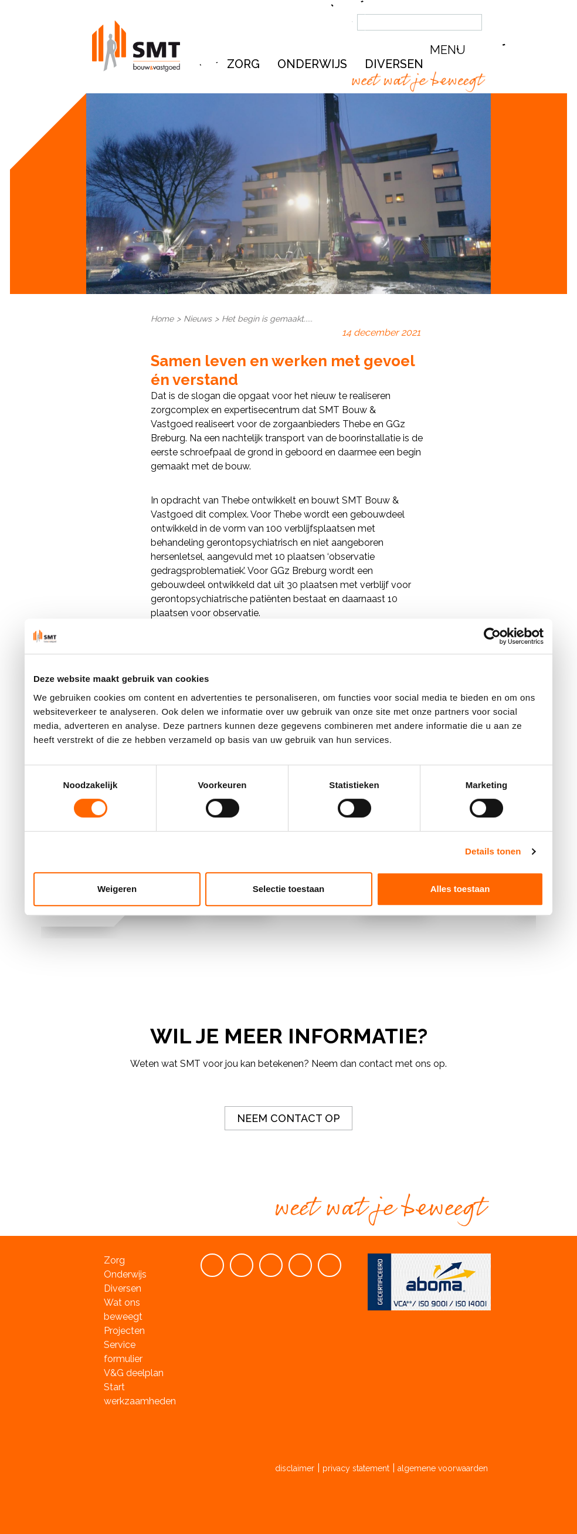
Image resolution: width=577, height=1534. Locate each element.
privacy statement (356, 1468)
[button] (459, 50)
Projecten (124, 1330)
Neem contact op (288, 1118)
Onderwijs (312, 64)
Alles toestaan (460, 889)
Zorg (243, 64)
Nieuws (198, 318)
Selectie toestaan (289, 889)
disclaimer (294, 1468)
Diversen (122, 1288)
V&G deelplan (134, 1372)
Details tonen (493, 851)
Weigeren (117, 889)
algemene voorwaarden (443, 1468)
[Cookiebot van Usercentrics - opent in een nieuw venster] (492, 636)
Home (162, 318)
